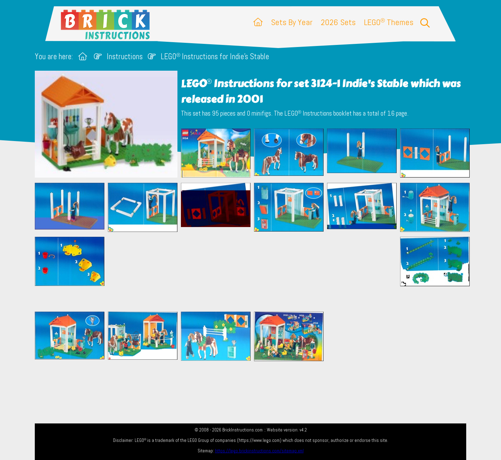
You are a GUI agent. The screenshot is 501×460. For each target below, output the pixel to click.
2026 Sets (338, 22)
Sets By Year (291, 22)
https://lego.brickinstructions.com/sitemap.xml (259, 451)
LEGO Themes (388, 22)
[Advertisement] (254, 271)
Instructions (125, 57)
